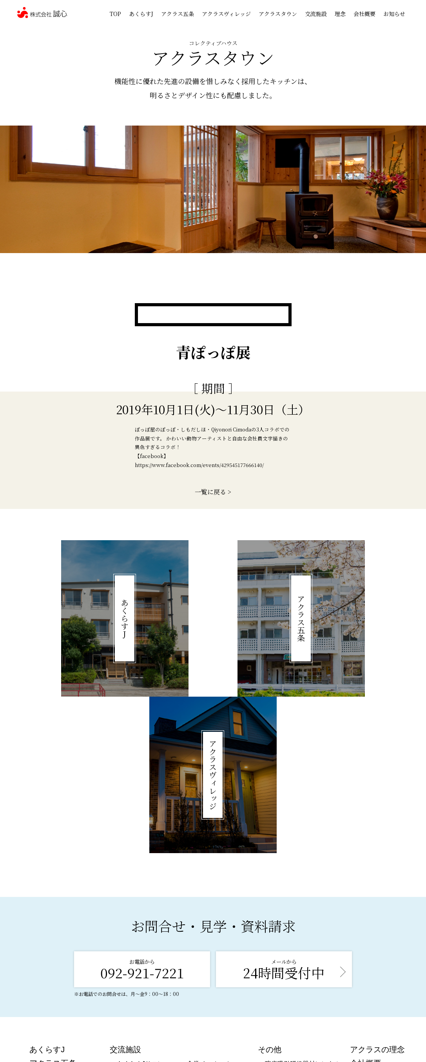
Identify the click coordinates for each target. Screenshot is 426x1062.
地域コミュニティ (212, 937)
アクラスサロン (139, 927)
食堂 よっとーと (209, 907)
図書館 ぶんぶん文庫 (216, 927)
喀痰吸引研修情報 (290, 925)
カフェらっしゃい (212, 917)
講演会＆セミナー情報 (296, 945)
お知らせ (394, 14)
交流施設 (316, 14)
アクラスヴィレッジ (226, 14)
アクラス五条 (177, 14)
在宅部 (274, 935)
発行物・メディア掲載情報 (302, 955)
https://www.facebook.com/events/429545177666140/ (199, 465)
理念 (340, 14)
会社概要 (364, 14)
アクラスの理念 (377, 892)
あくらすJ (141, 14)
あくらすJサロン (140, 907)
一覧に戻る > (213, 491)
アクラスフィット (142, 947)
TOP (115, 14)
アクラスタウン (278, 14)
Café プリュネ (137, 937)
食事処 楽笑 (133, 917)
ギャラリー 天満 (139, 957)
